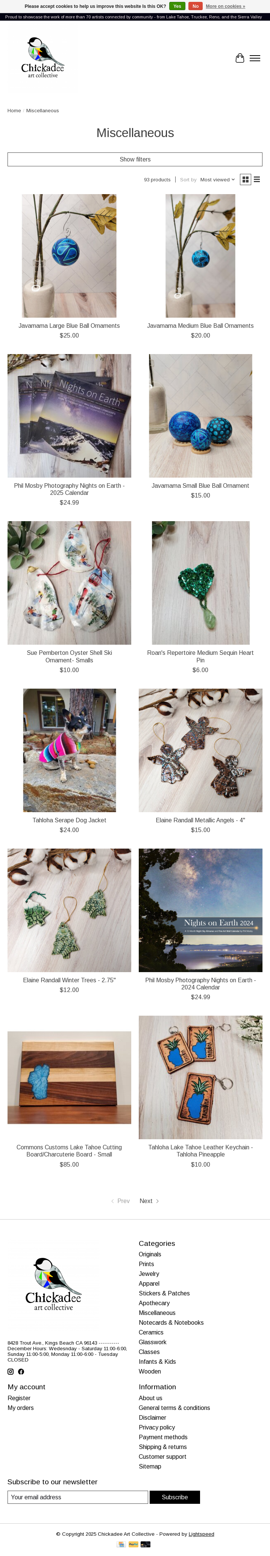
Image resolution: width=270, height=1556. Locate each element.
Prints (146, 1264)
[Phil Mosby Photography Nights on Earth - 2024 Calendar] (200, 910)
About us (150, 1398)
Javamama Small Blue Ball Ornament (200, 485)
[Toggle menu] (254, 58)
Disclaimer (152, 1417)
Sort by (188, 179)
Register (19, 1398)
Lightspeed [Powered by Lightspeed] (201, 1534)
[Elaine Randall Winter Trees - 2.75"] (69, 910)
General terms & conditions (174, 1408)
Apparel (149, 1283)
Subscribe (175, 1497)
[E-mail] (78, 1497)
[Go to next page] (149, 1201)
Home (14, 110)
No (196, 6)
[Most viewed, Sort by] (217, 179)
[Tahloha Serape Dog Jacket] (69, 750)
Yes (177, 6)
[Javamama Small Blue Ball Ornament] (200, 416)
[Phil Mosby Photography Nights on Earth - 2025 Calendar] (69, 416)
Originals (150, 1254)
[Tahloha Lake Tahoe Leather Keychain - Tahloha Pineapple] (200, 1077)
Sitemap (150, 1466)
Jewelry (149, 1274)
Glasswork (153, 1342)
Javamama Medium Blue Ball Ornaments (200, 326)
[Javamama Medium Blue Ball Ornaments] (200, 256)
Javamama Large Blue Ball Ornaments (69, 326)
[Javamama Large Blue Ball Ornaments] (69, 256)
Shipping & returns (163, 1447)
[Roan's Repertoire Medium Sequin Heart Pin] (200, 583)
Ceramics (151, 1332)
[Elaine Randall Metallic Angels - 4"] (200, 750)
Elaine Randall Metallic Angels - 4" (200, 820)
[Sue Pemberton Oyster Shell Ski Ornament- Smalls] (69, 583)
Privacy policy (157, 1427)
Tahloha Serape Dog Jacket (69, 820)
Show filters (135, 159)
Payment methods (163, 1437)
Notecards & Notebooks (171, 1322)
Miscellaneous (157, 1313)
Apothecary (154, 1303)
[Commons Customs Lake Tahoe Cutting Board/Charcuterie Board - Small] (69, 1077)
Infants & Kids (157, 1361)
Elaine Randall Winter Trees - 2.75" (69, 980)
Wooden (150, 1371)
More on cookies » (226, 6)
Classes (149, 1352)
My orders (21, 1408)
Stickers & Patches (164, 1293)
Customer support (163, 1456)
